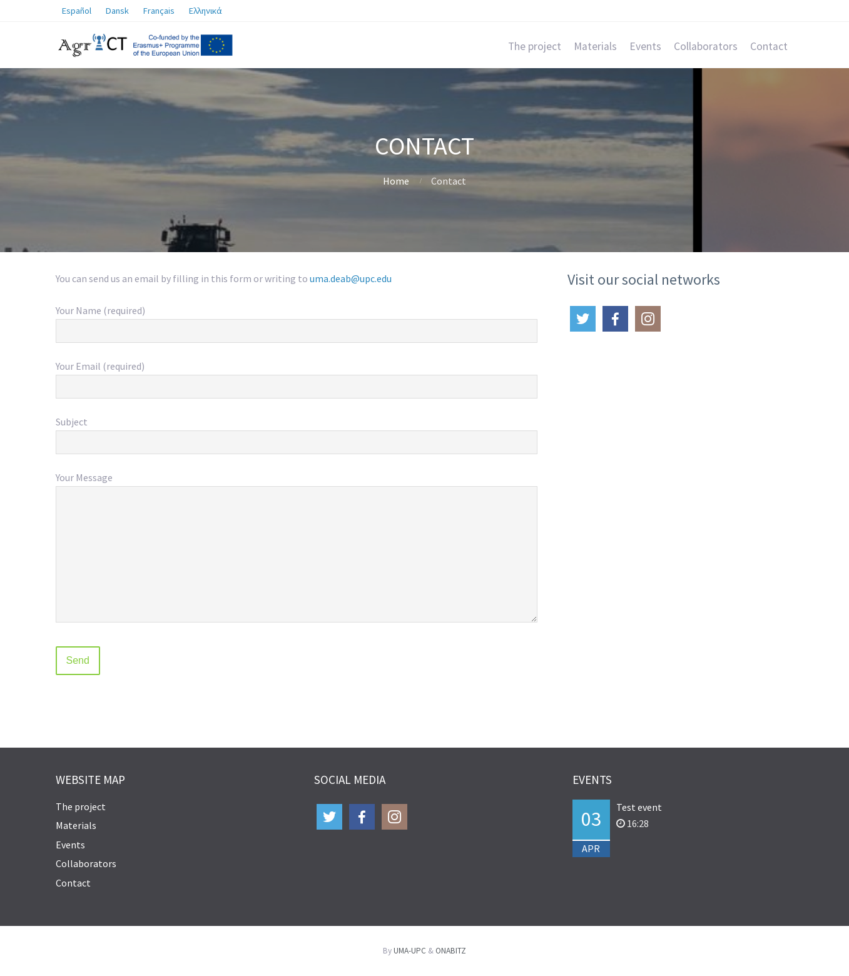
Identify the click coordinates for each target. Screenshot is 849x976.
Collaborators (706, 46)
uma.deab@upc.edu (351, 278)
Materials (595, 46)
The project (534, 46)
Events (645, 46)
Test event (639, 807)
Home (396, 181)
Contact (769, 46)
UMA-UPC (410, 950)
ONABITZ (450, 950)
